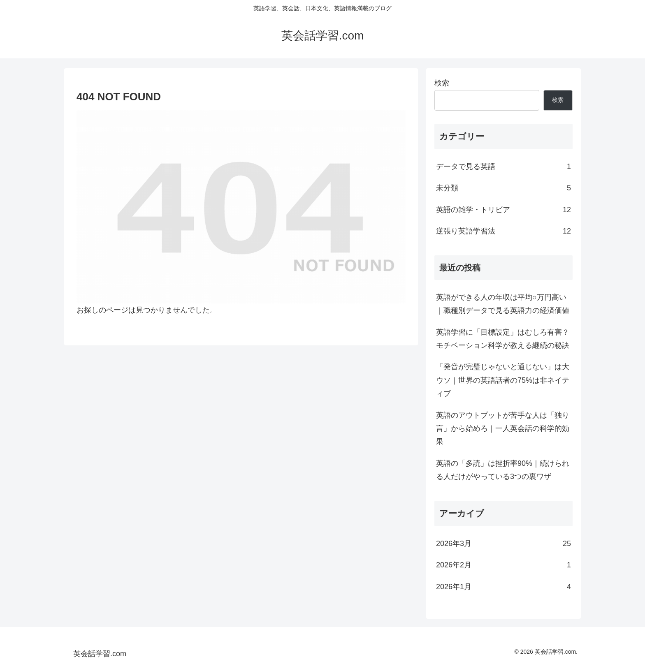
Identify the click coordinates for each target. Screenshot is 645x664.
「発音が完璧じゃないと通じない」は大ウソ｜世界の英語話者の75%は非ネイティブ (502, 380)
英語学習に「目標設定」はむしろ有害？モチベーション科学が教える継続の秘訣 (502, 338)
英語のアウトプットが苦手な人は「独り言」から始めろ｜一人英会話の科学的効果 (502, 428)
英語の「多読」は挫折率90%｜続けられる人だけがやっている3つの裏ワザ (502, 470)
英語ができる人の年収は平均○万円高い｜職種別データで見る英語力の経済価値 (502, 304)
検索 (441, 83)
